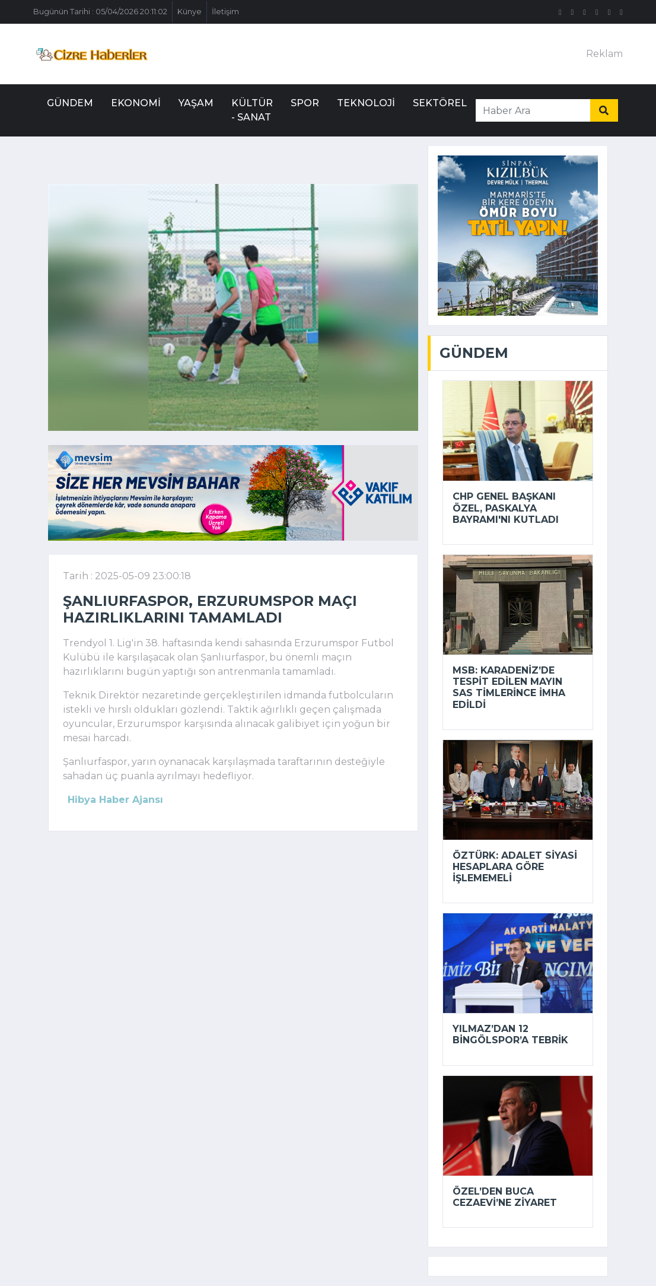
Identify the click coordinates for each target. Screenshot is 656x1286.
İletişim (225, 11)
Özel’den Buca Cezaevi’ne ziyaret (505, 1197)
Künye (189, 11)
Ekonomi (136, 103)
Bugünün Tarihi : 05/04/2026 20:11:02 (100, 11)
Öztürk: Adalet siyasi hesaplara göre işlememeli (515, 867)
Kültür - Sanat (252, 110)
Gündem (70, 103)
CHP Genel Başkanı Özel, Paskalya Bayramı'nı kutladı (506, 508)
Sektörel (440, 103)
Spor (305, 103)
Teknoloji (366, 103)
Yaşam (196, 103)
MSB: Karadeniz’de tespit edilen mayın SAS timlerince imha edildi (509, 687)
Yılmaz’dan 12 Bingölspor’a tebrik (510, 1034)
